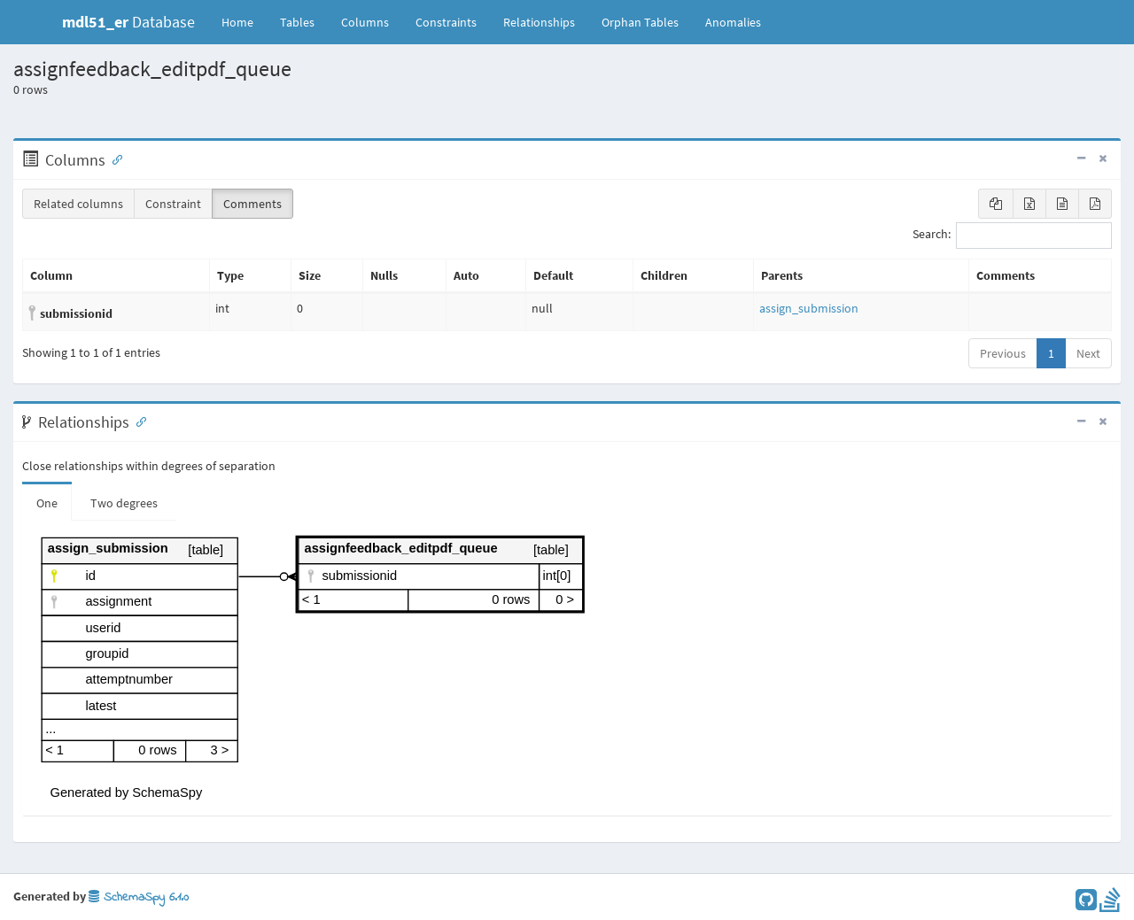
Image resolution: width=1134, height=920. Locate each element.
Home (237, 22)
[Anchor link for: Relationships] (137, 421)
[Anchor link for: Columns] (113, 158)
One (47, 503)
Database (128, 22)
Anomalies (733, 22)
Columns (365, 22)
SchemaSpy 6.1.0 (139, 897)
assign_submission (808, 308)
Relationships (539, 22)
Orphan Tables (640, 22)
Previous (1003, 353)
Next (1088, 353)
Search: (1012, 235)
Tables (304, 21)
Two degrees (124, 503)
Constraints (446, 22)
